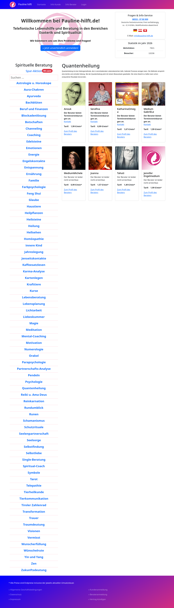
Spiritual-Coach (34, 466)
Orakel (34, 355)
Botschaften (34, 121)
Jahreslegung (33, 251)
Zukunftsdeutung (33, 569)
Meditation (34, 329)
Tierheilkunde (34, 491)
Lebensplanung (34, 303)
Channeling (34, 128)
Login (83, 4)
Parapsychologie (34, 362)
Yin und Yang (33, 556)
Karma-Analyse (34, 271)
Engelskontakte (33, 160)
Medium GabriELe (149, 110)
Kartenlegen (34, 277)
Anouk (67, 108)
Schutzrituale (34, 427)
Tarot (34, 479)
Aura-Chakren (34, 89)
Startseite (41, 4)
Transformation (34, 511)
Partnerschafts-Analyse (34, 368)
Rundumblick (33, 407)
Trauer (34, 517)
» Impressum (15, 599)
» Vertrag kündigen (97, 599)
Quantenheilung (34, 388)
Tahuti (120, 172)
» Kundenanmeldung (97, 589)
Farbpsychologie (34, 186)
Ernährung (34, 173)
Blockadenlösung (33, 115)
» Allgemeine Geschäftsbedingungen (25, 589)
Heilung (33, 225)
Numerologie (33, 349)
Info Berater (70, 4)
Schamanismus (34, 420)
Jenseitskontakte (34, 258)
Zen (33, 563)
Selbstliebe (34, 452)
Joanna (94, 172)
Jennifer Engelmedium (152, 174)
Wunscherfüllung (34, 543)
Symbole (34, 472)
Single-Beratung (33, 459)
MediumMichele (73, 172)
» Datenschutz (15, 594)
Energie (33, 154)
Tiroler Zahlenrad (33, 505)
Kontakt (67, 121)
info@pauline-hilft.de (143, 35)
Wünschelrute (34, 550)
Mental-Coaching (34, 336)
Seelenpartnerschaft (34, 433)
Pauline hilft (21, 5)
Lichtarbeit (34, 310)
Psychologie (33, 381)
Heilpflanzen (34, 212)
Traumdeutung (34, 524)
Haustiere (34, 206)
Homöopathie (34, 238)
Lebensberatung (34, 297)
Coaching (34, 134)
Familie (34, 180)
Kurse (34, 290)
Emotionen (34, 147)
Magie (33, 323)
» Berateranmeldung (97, 594)
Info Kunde (56, 4)
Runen (34, 414)
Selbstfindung (34, 446)
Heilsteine (34, 219)
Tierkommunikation (33, 498)
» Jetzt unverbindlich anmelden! (60, 48)
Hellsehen (34, 232)
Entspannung (34, 167)
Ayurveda (34, 96)
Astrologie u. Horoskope (33, 82)
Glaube (34, 199)
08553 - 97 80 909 (140, 19)
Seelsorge (34, 440)
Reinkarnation (34, 401)
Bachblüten (34, 102)
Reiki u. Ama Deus (34, 394)
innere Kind (33, 245)
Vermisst (33, 537)
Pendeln (34, 375)
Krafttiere (34, 284)
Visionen (34, 530)
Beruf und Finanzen (34, 108)
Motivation (34, 342)
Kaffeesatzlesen (33, 264)
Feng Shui (34, 193)
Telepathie (33, 485)
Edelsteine (33, 141)
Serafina (95, 108)
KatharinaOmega (126, 110)
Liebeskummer (34, 316)
